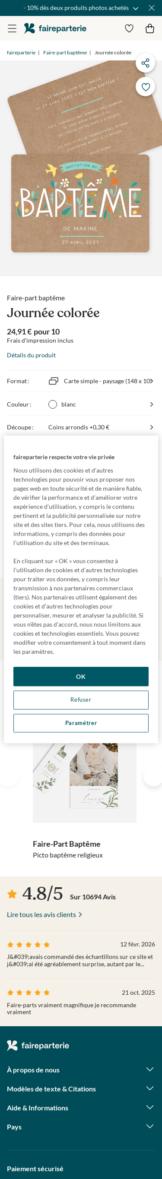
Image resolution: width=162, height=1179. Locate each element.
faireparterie (55, 28)
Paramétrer (81, 723)
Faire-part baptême (65, 52)
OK (81, 676)
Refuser (80, 700)
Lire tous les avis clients (41, 914)
